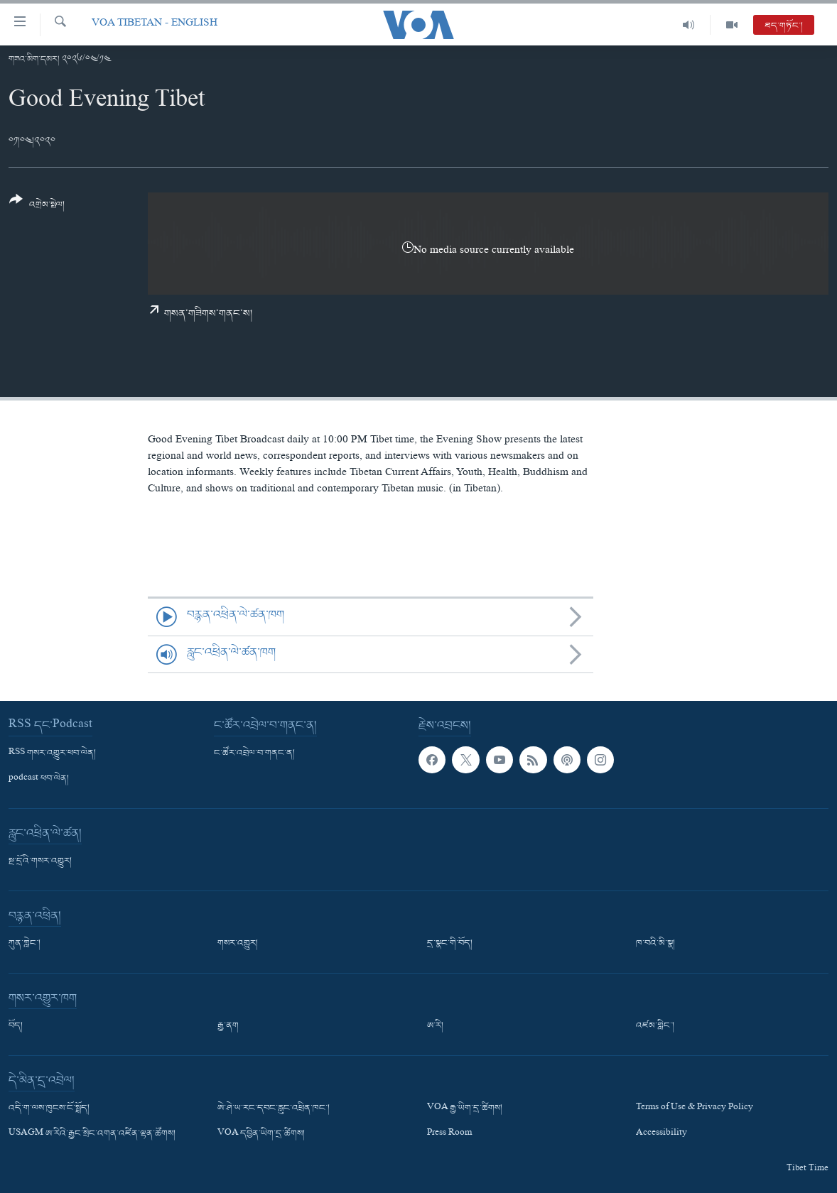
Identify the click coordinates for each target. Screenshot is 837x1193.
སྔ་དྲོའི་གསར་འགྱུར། (40, 861)
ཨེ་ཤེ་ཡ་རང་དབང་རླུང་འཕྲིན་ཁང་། (273, 1108)
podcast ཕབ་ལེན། (39, 779)
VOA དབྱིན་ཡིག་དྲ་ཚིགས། (261, 1135)
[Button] (37, 207)
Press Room (449, 1135)
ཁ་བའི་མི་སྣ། (655, 944)
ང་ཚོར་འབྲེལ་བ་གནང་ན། (254, 753)
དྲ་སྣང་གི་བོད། (449, 944)
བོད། (16, 1026)
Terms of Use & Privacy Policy (694, 1108)
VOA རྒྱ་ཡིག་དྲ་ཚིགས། (464, 1108)
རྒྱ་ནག (228, 1026)
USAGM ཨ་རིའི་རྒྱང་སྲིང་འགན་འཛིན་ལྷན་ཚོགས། (92, 1135)
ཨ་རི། (435, 1026)
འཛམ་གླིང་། (655, 1026)
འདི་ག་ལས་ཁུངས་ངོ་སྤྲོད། (49, 1108)
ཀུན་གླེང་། (24, 944)
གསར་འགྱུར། (237, 944)
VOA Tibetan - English (154, 24)
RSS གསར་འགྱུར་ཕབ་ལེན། (52, 753)
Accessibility (661, 1135)
